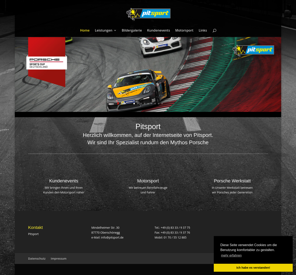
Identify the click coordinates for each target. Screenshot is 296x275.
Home (85, 31)
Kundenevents (158, 31)
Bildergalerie (132, 31)
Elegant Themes (56, 269)
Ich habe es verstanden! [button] (253, 267)
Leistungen (103, 31)
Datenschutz (37, 258)
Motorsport (184, 31)
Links (203, 31)
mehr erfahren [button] (231, 255)
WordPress (95, 269)
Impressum (58, 258)
